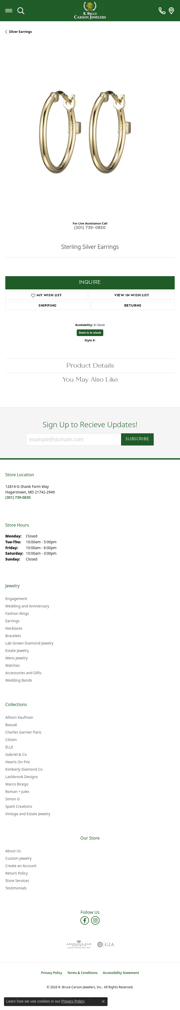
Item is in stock (90, 332)
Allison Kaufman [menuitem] (19, 717)
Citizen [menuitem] (11, 739)
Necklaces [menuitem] (13, 628)
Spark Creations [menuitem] (18, 806)
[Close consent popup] (103, 1001)
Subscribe (137, 439)
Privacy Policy (51, 973)
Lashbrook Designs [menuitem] (21, 776)
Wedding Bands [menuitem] (18, 680)
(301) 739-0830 (90, 228)
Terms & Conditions (82, 973)
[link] (162, 10)
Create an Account (20, 865)
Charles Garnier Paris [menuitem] (23, 732)
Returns (133, 305)
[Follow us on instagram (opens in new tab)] (95, 920)
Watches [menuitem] (12, 665)
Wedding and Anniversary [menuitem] (27, 605)
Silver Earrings (20, 31)
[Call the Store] (18, 497)
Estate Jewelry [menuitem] (17, 650)
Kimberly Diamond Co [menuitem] (23, 769)
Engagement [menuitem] (16, 598)
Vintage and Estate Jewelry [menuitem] (27, 813)
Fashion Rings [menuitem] (17, 613)
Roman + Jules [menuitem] (17, 791)
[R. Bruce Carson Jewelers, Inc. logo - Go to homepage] (90, 11)
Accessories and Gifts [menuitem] (23, 672)
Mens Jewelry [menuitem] (16, 657)
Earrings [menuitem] (12, 620)
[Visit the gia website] (105, 944)
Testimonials (16, 887)
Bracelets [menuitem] (13, 635)
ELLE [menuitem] (9, 746)
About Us (13, 850)
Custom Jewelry (18, 858)
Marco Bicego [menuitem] (16, 784)
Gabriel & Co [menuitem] (16, 754)
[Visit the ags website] (79, 944)
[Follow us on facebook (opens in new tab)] (84, 920)
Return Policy (16, 873)
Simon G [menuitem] (12, 798)
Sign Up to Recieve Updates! (90, 424)
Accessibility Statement (121, 973)
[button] (21, 10)
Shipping (47, 305)
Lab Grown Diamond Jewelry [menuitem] (29, 643)
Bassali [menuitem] (11, 724)
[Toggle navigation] (9, 10)
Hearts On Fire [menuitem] (17, 761)
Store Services (17, 880)
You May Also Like (90, 379)
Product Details (90, 365)
